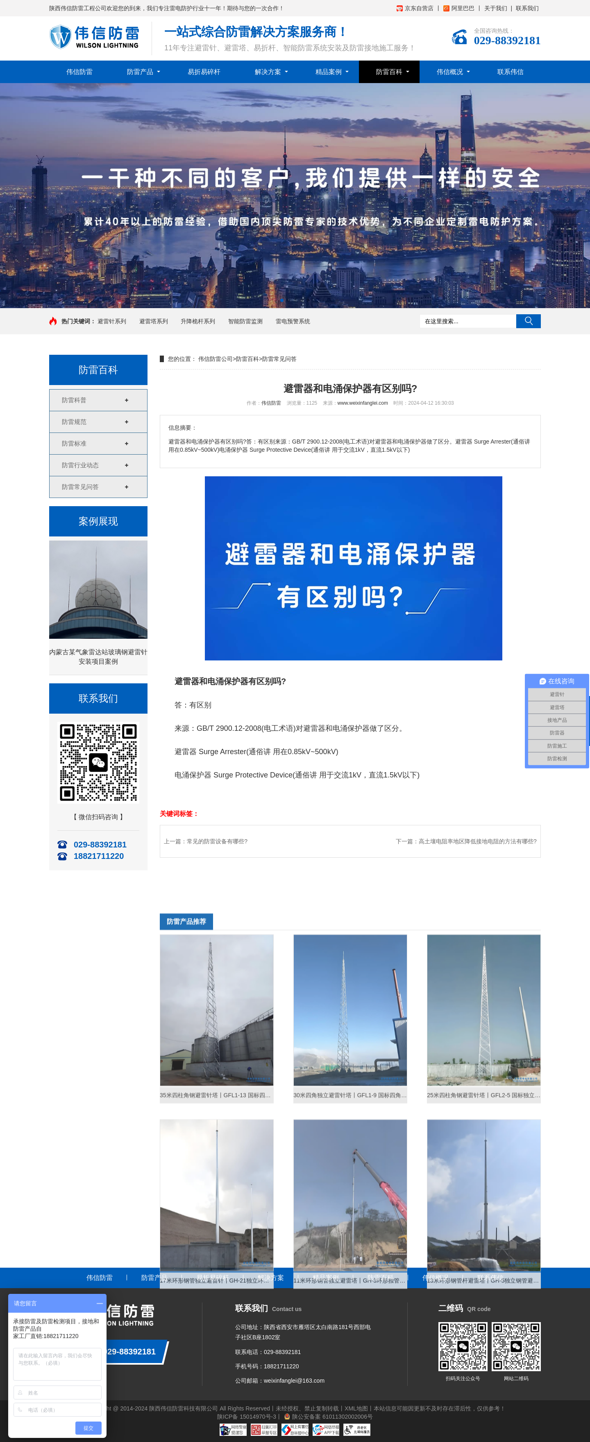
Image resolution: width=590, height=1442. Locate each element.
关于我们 (495, 8)
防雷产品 (140, 71)
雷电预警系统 (293, 321)
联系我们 (527, 8)
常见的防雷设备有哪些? (217, 841)
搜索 (528, 321)
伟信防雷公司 (215, 359)
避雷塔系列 (153, 321)
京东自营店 (415, 8)
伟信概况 (450, 71)
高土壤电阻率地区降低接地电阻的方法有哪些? (478, 841)
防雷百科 (389, 71)
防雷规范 (74, 421)
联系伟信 (510, 71)
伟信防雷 (79, 71)
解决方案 (268, 71)
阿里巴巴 (458, 8)
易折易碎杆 (204, 71)
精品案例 (328, 71)
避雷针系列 (112, 321)
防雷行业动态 (80, 465)
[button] (282, 300)
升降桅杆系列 (198, 321)
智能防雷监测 (245, 321)
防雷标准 (74, 443)
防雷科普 (74, 400)
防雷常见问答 (80, 486)
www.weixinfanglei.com (363, 403)
